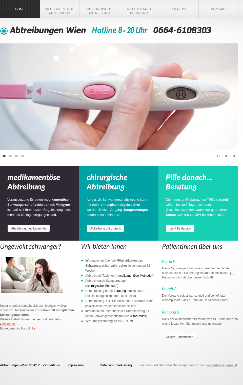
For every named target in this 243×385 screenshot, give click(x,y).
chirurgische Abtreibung (99, 11)
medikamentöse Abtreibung (59, 11)
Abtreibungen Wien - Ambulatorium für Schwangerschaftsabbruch (106, 30)
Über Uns (178, 9)
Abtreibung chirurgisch (105, 228)
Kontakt (218, 9)
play (218, 156)
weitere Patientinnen (179, 337)
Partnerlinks (51, 365)
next (234, 156)
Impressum (75, 365)
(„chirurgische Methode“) (101, 286)
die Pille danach (180, 228)
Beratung (119, 291)
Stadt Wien (138, 316)
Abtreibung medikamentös (28, 228)
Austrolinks (28, 328)
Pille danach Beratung (139, 11)
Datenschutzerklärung (116, 365)
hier (38, 319)
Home (20, 9)
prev (226, 156)
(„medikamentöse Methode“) (134, 275)
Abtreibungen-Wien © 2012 (20, 365)
